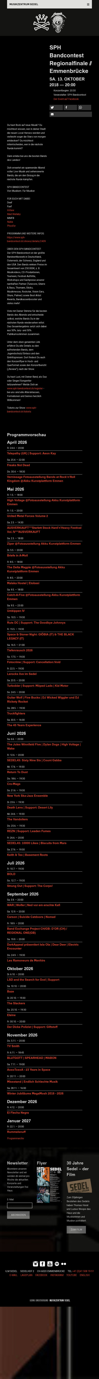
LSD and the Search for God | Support (33, 979)
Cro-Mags (13, 783)
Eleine (11, 1015)
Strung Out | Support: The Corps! (30, 885)
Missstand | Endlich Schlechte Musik (32, 1081)
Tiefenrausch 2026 (20, 650)
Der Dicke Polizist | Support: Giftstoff (32, 1026)
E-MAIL (13, 1275)
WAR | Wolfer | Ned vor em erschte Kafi (33, 905)
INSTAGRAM (56, 1275)
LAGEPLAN (26, 1275)
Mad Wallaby (14, 214)
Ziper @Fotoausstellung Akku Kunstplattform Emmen (44, 543)
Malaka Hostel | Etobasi (23, 583)
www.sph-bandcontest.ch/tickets (22, 410)
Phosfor (11, 226)
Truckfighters (16, 713)
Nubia (10, 222)
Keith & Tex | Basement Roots (27, 854)
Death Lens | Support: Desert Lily (30, 807)
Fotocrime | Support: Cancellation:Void (33, 662)
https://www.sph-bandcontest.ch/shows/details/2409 (26, 239)
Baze (10, 991)
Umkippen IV (16, 610)
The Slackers (16, 1003)
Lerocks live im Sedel (22, 674)
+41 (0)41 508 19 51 (83, 1271)
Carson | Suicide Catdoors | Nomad (31, 916)
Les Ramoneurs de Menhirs (26, 960)
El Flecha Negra (18, 1112)
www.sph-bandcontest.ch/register (25, 388)
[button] (56, 107)
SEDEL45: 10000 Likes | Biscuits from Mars (37, 843)
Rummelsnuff (16, 1131)
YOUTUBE (72, 1275)
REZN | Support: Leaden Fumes (29, 831)
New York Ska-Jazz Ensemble (27, 795)
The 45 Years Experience (24, 725)
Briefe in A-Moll (17, 555)
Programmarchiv (15, 1138)
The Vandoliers (17, 819)
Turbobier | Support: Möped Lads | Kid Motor (37, 685)
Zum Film (76, 1229)
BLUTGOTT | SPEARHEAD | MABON (31, 1057)
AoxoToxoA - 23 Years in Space (28, 1069)
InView (10, 210)
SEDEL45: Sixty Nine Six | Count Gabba (34, 760)
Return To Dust (17, 772)
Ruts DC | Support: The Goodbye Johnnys (36, 622)
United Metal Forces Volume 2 (27, 516)
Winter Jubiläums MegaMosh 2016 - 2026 (35, 1093)
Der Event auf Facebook (66, 99)
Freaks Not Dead (18, 465)
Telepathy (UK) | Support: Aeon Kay (31, 453)
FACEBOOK (41, 1275)
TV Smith (13, 1046)
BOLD (11, 874)
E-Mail (10, 1199)
